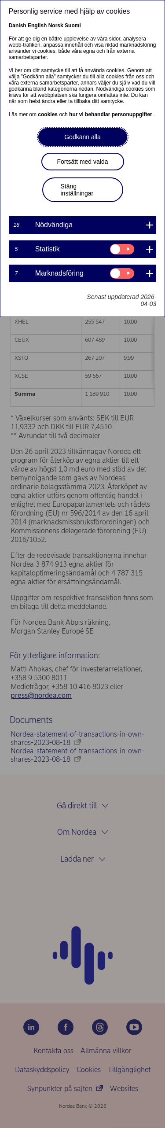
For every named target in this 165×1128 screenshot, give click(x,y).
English (37, 25)
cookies (48, 114)
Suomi (73, 25)
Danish (17, 25)
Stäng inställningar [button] (77, 190)
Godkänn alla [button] (82, 136)
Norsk (55, 25)
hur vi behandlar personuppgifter (111, 114)
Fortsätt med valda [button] (82, 161)
